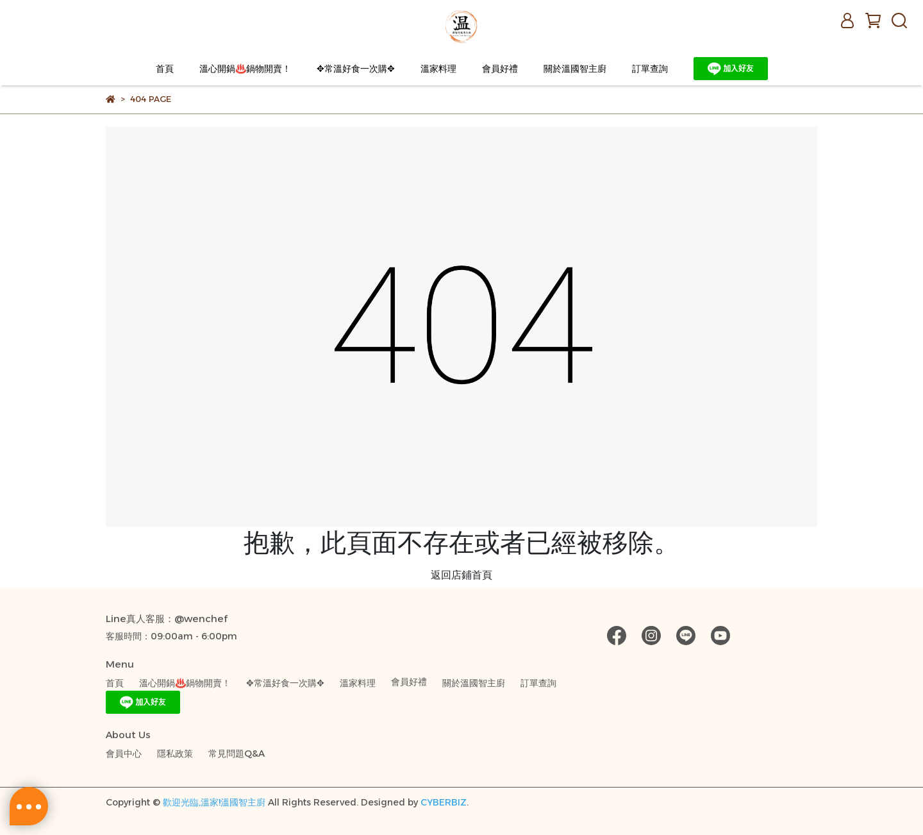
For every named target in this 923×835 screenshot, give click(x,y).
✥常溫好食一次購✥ (356, 68)
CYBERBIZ (443, 802)
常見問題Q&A (236, 753)
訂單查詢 (650, 68)
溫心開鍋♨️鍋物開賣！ (245, 68)
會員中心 (124, 753)
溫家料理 (438, 68)
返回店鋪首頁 (461, 575)
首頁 (165, 68)
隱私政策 (175, 753)
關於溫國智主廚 (575, 68)
